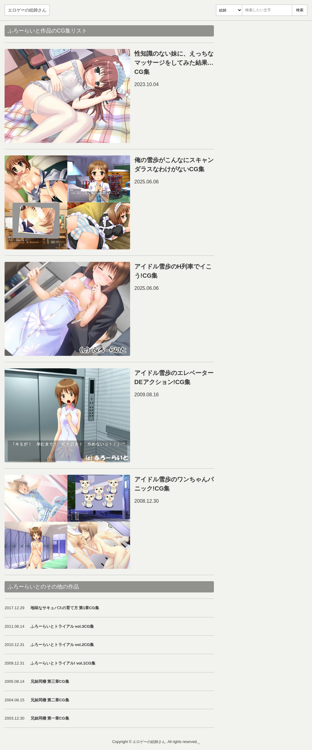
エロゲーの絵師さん (27, 10)
